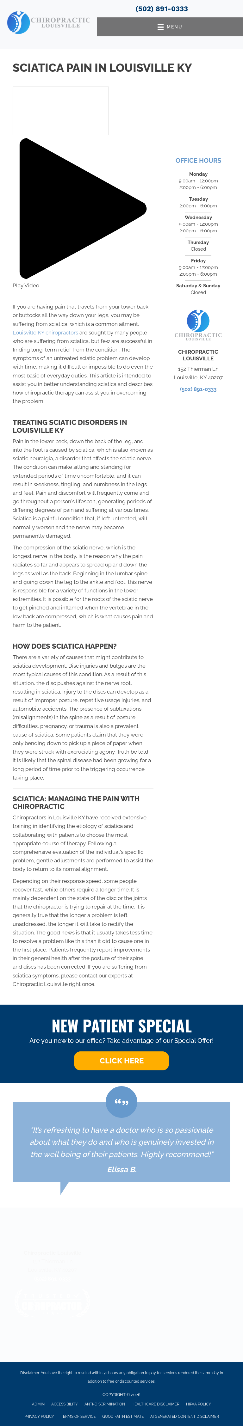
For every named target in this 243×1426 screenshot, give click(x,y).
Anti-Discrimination (104, 1404)
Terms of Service (78, 1416)
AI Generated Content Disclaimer (184, 1416)
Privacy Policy (39, 1416)
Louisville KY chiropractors (45, 332)
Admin (38, 1404)
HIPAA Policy (198, 1404)
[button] (83, 214)
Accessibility (64, 1404)
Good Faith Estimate (123, 1416)
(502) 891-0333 (161, 9)
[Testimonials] (121, 1142)
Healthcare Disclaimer (155, 1404)
